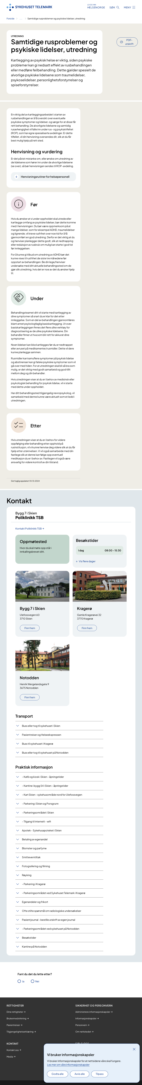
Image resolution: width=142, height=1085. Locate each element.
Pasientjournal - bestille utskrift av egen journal (48, 921)
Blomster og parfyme (34, 850)
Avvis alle (80, 1073)
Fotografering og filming (36, 867)
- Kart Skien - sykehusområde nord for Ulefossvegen (52, 796)
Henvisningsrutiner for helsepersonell (45, 176)
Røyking (26, 876)
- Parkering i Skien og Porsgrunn (40, 805)
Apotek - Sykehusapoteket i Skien (42, 832)
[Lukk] (134, 1049)
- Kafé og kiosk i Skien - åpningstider (43, 778)
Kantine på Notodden (34, 948)
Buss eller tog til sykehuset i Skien (41, 727)
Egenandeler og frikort (35, 903)
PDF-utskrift (129, 34)
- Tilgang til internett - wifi (36, 823)
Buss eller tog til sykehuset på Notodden (45, 754)
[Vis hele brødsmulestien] (21, 18)
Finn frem (29, 629)
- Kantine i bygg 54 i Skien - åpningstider (45, 787)
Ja (23, 983)
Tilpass (100, 1073)
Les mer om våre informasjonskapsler (68, 1064)
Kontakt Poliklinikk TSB (28, 530)
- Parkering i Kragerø (33, 885)
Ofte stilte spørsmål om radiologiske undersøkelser (51, 912)
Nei (37, 983)
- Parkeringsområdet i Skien (38, 814)
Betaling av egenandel (35, 841)
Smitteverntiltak (31, 859)
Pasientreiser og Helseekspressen (41, 736)
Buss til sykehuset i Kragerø (37, 745)
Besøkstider (29, 939)
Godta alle (57, 1073)
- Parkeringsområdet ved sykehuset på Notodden (50, 930)
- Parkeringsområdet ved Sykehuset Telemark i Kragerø (53, 894)
